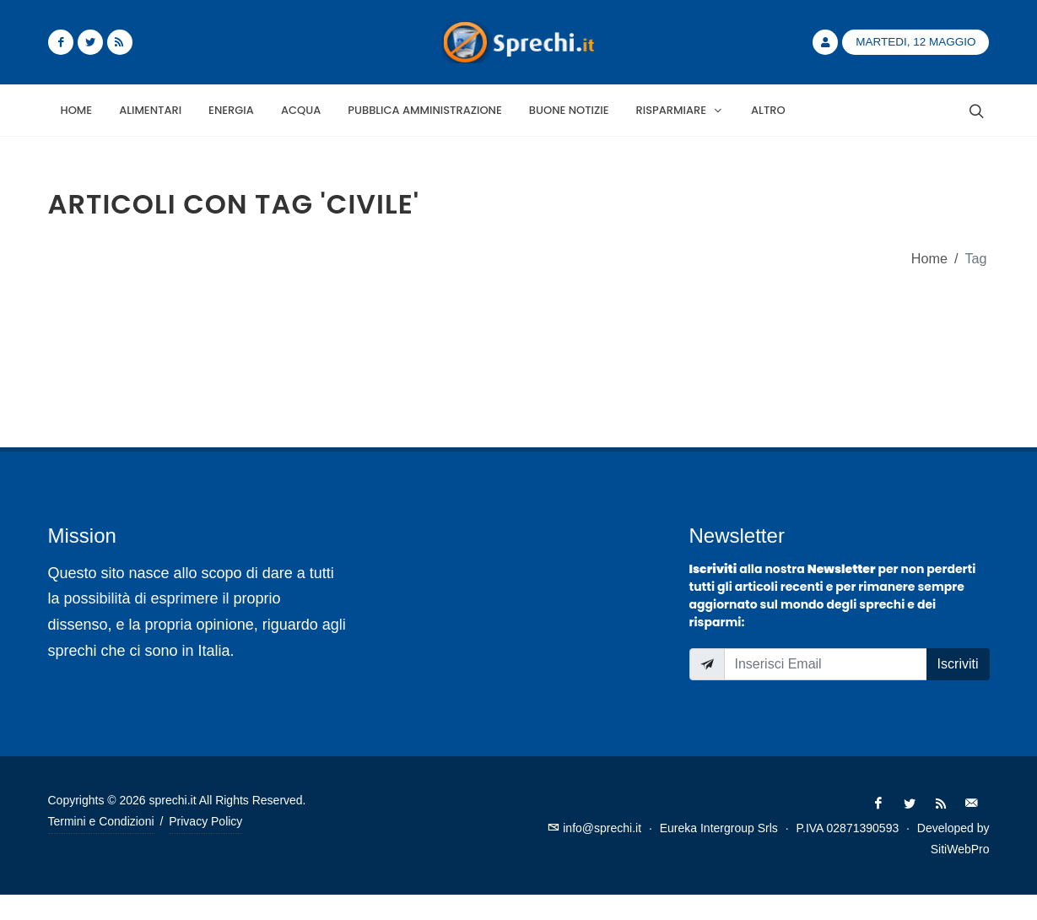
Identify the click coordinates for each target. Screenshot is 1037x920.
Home (929, 258)
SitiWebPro (960, 849)
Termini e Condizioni (101, 821)
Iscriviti (958, 664)
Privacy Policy (205, 821)
